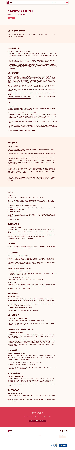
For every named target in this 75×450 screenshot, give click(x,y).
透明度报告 (21, 310)
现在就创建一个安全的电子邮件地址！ (37, 421)
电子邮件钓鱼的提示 (22, 368)
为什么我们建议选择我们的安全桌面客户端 (19, 96)
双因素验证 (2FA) (15, 234)
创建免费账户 (11, 18)
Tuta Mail (9, 435)
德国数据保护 (29, 310)
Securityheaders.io (18, 219)
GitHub (23, 397)
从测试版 (37, 82)
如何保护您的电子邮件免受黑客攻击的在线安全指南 (22, 238)
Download (54, 2)
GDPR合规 (28, 288)
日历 (19, 177)
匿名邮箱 (18, 332)
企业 (28, 160)
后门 (31, 307)
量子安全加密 (30, 117)
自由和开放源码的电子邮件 (13, 393)
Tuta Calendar (10, 437)
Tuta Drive (9, 440)
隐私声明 (16, 282)
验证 (37, 126)
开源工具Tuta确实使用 (38, 81)
